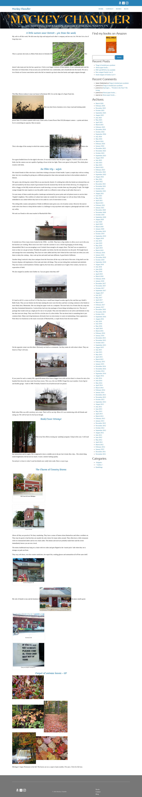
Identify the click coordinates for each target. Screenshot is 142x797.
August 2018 (100, 264)
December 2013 (101, 395)
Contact (109, 9)
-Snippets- (99, 462)
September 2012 (101, 430)
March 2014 (99, 388)
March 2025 (99, 125)
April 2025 (99, 122)
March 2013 (99, 416)
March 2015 (99, 359)
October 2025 (100, 110)
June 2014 (99, 380)
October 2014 (100, 371)
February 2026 (100, 106)
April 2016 (99, 328)
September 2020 (101, 217)
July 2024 (99, 136)
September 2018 (101, 262)
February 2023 (100, 170)
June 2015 (99, 352)
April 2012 (99, 442)
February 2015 (100, 361)
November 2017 (101, 286)
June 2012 (99, 437)
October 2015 (100, 342)
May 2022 (99, 179)
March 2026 (99, 103)
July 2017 (99, 295)
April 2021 (99, 200)
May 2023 (99, 165)
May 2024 (99, 139)
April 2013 (99, 414)
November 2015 (101, 340)
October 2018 (100, 260)
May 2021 (99, 198)
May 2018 (99, 271)
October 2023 (100, 153)
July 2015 (99, 350)
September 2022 (101, 174)
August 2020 (100, 219)
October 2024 (100, 132)
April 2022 (99, 181)
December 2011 (101, 451)
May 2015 (99, 354)
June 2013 (99, 409)
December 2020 (101, 210)
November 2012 (101, 425)
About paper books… (102, 67)
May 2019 (99, 245)
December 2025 (101, 108)
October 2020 (100, 215)
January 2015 (100, 364)
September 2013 (101, 402)
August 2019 (100, 238)
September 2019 (101, 236)
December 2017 (101, 283)
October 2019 (100, 233)
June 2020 (99, 222)
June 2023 (99, 162)
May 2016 (99, 326)
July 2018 (99, 267)
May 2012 (99, 440)
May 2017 (99, 298)
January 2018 (100, 281)
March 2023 (99, 167)
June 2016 (99, 324)
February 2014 (100, 390)
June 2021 (99, 196)
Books (118, 9)
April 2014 (99, 385)
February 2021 (100, 205)
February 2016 (100, 333)
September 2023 (101, 155)
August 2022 (100, 177)
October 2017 (100, 288)
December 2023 (101, 148)
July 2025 (99, 117)
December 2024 (101, 129)
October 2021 (100, 189)
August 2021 (100, 193)
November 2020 (101, 212)
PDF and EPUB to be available (105, 70)
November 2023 (101, 151)
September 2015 (101, 345)
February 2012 (100, 447)
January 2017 (100, 307)
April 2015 (99, 357)
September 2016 (101, 316)
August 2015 (100, 347)
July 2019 (99, 241)
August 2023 (100, 158)
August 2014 (100, 376)
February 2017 (100, 305)
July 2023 (99, 160)
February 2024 (100, 143)
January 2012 (100, 449)
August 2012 (100, 433)
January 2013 (100, 421)
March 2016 (99, 331)
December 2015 (101, 338)
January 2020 (100, 229)
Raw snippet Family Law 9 (104, 72)
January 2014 (100, 392)
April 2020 (99, 224)
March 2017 (99, 302)
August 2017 (100, 293)
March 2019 (99, 250)
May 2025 (99, 120)
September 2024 (101, 134)
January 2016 (100, 335)
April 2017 (99, 300)
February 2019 (100, 252)
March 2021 (99, 203)
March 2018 (99, 276)
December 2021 (101, 184)
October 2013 (100, 399)
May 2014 (99, 383)
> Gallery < (99, 465)
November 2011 (101, 454)
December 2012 (101, 423)
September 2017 (101, 290)
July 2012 (99, 435)
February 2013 (100, 418)
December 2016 (101, 309)
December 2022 (101, 172)
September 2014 (101, 373)
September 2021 (101, 191)
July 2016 (99, 321)
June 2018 (99, 269)
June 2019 (99, 243)
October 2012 (100, 428)
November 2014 (101, 369)
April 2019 (99, 248)
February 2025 (100, 127)
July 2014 (99, 378)
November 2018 (101, 257)
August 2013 (100, 404)
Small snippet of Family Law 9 (105, 74)
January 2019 (100, 255)
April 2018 (99, 274)
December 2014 (101, 366)
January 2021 (100, 207)
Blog (126, 9)
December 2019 (101, 231)
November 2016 (101, 312)
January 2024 (100, 146)
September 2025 (101, 113)
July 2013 (99, 407)
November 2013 (101, 397)
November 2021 (101, 186)
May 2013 (99, 411)
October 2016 (100, 314)
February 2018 (100, 279)
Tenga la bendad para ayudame (105, 65)
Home (100, 9)
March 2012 (99, 444)
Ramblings (99, 467)
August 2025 (100, 115)
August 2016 (100, 319)
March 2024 (99, 141)
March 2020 (99, 226)
